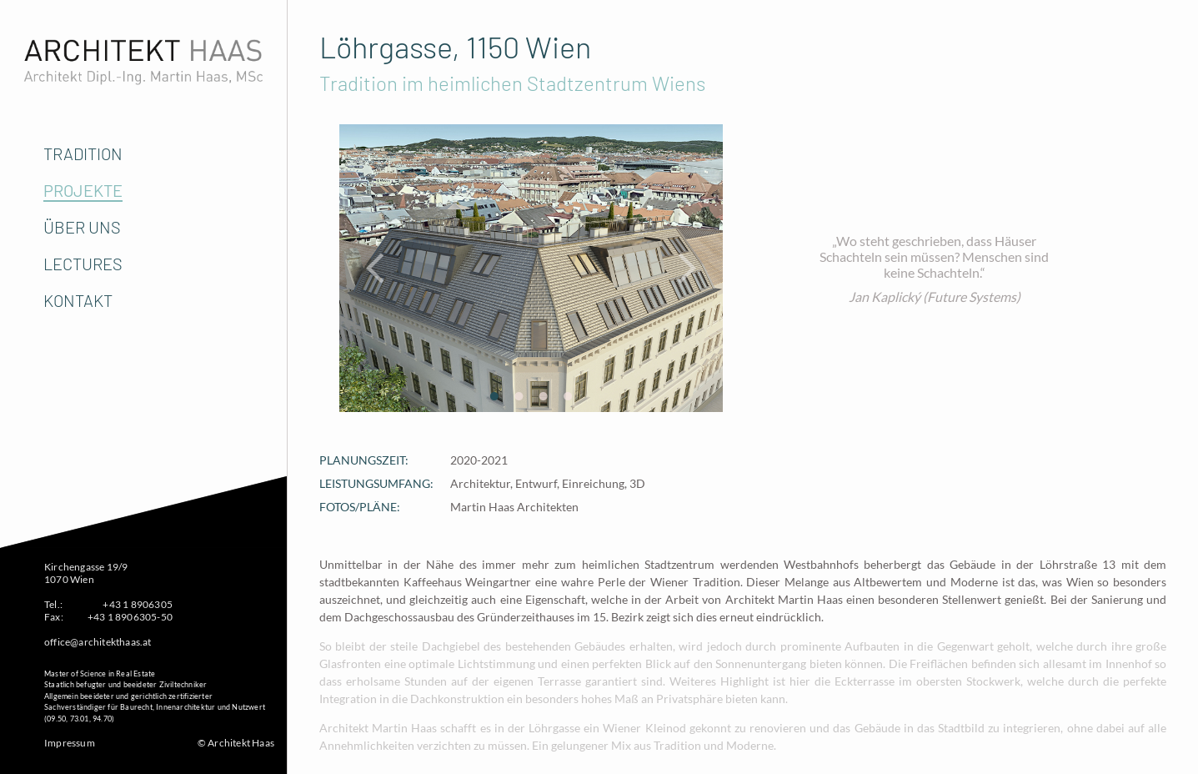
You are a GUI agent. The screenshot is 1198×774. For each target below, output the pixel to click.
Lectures (83, 264)
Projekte (83, 190)
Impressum (69, 742)
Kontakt (78, 300)
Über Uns (82, 227)
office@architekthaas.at (98, 642)
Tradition (83, 153)
